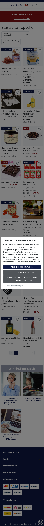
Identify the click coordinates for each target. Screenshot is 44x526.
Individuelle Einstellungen (13, 286)
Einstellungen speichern (21, 272)
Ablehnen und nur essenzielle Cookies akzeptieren (22, 279)
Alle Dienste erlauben (22, 267)
